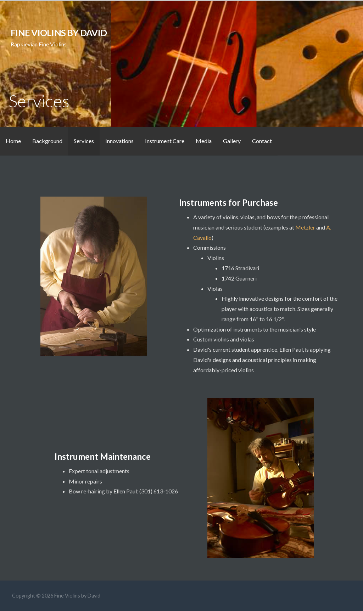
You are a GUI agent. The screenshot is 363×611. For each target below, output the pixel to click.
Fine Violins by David (59, 32)
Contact (262, 140)
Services (84, 140)
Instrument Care (164, 140)
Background (47, 140)
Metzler (305, 227)
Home (13, 140)
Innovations (119, 140)
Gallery (232, 140)
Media (204, 140)
